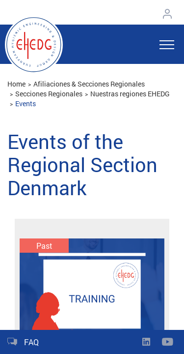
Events (25, 103)
